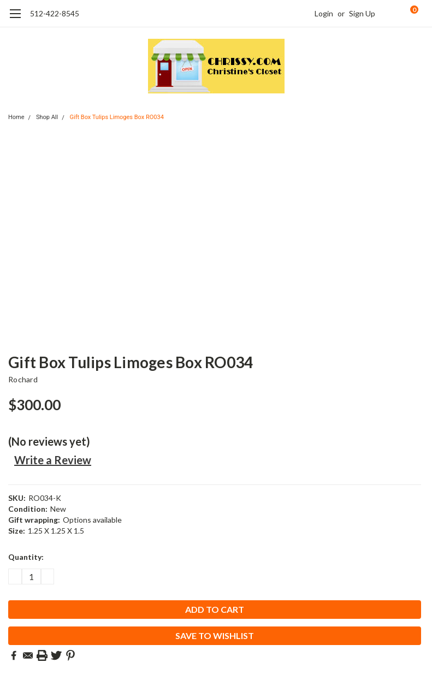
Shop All (47, 117)
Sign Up (362, 13)
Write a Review (52, 459)
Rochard (23, 379)
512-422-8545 (54, 13)
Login (324, 13)
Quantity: (26, 556)
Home (16, 117)
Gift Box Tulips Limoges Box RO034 (116, 117)
